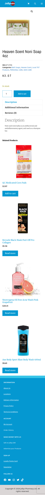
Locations (7, 394)
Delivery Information (11, 400)
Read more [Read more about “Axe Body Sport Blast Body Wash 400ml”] (10, 370)
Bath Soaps (16, 67)
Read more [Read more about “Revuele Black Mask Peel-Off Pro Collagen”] (10, 253)
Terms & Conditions (11, 412)
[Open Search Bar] (35, 3)
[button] (32, 11)
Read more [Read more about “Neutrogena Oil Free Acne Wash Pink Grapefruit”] (10, 313)
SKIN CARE (28, 70)
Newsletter (8, 467)
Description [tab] (11, 102)
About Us (7, 388)
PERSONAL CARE (16, 70)
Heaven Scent (26, 67)
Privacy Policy (8, 406)
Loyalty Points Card (11, 461)
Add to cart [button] (10, 193)
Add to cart (22, 93)
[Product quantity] (7, 93)
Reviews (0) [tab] (11, 113)
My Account (8, 424)
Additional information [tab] (17, 107)
